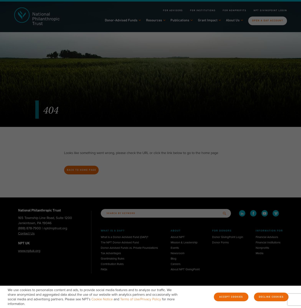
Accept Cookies (231, 297)
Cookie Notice (102, 299)
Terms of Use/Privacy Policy (140, 299)
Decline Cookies (271, 297)
